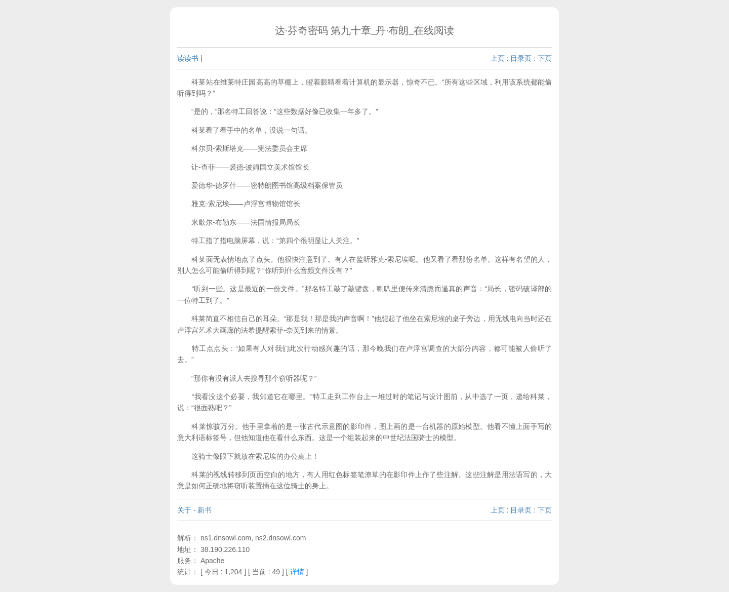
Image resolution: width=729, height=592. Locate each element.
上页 (498, 58)
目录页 (521, 58)
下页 (545, 58)
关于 (184, 510)
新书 (204, 510)
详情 (297, 572)
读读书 (187, 58)
